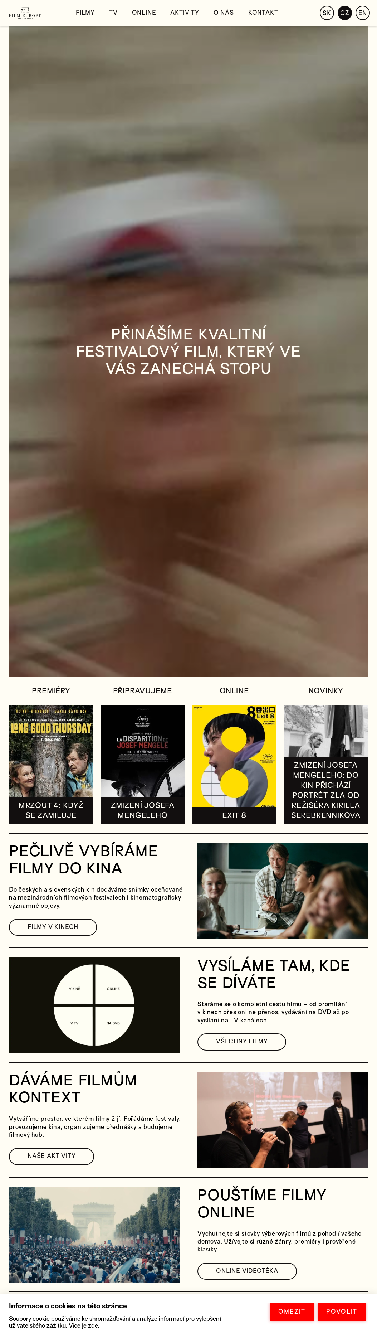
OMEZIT (291, 1311)
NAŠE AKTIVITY (51, 1156)
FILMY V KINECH (53, 926)
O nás (224, 12)
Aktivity (184, 12)
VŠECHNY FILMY (242, 1041)
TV (113, 12)
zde (93, 1325)
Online (144, 12)
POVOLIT (341, 1311)
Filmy (85, 12)
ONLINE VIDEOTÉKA (247, 1270)
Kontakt (263, 12)
